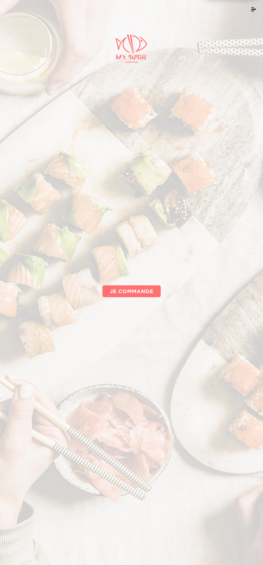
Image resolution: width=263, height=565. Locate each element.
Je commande (131, 291)
